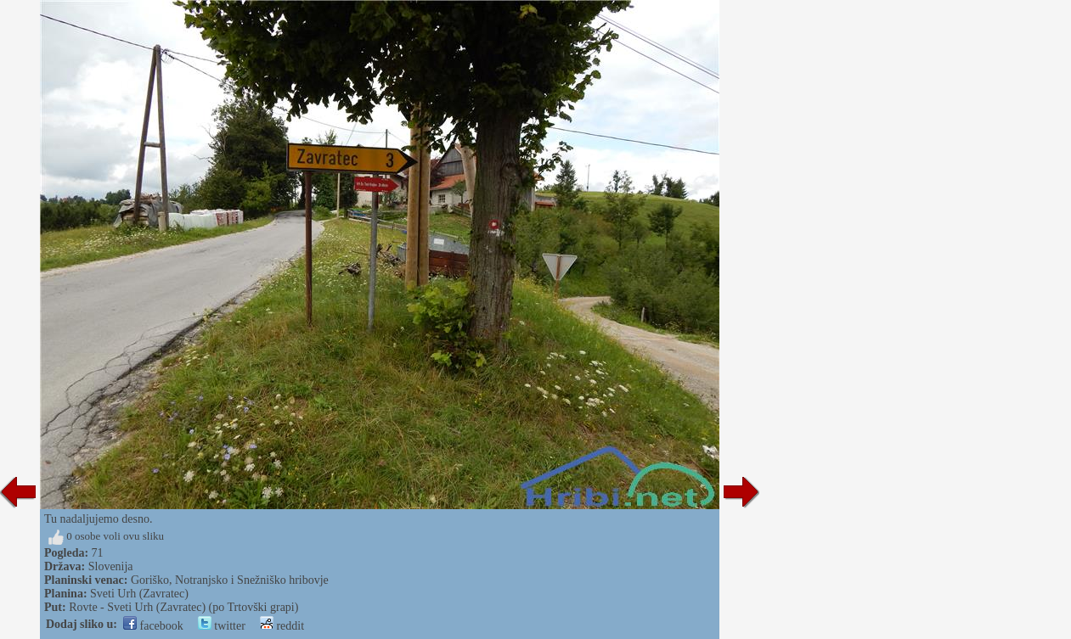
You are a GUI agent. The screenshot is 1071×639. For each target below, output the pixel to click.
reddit (282, 625)
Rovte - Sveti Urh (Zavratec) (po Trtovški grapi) (183, 607)
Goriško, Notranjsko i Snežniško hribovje (230, 580)
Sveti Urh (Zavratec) (139, 593)
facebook (153, 625)
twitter (221, 625)
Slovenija (110, 566)
